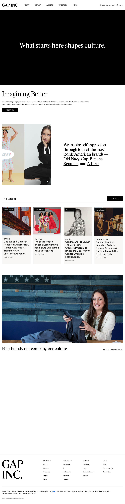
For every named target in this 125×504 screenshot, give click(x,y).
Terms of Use (6, 491)
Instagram (66, 472)
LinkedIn (66, 479)
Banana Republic (103, 241)
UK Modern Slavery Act (102, 491)
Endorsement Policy (29, 493)
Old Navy (71, 159)
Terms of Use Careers (18, 491)
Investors (63, 5)
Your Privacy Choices (44, 491)
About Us (10, 110)
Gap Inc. (7, 239)
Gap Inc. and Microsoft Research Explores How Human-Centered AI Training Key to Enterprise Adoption (16, 247)
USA (102, 5)
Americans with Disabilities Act (11, 493)
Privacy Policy (31, 491)
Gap (84, 159)
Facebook (66, 464)
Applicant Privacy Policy (85, 491)
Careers (49, 5)
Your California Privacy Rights (66, 491)
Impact (38, 5)
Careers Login (110, 5)
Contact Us (107, 472)
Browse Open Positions (113, 349)
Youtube (66, 476)
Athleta (93, 164)
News (75, 5)
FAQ (104, 464)
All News (115, 199)
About (26, 5)
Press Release (8, 210)
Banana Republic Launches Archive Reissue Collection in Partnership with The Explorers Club (107, 250)
